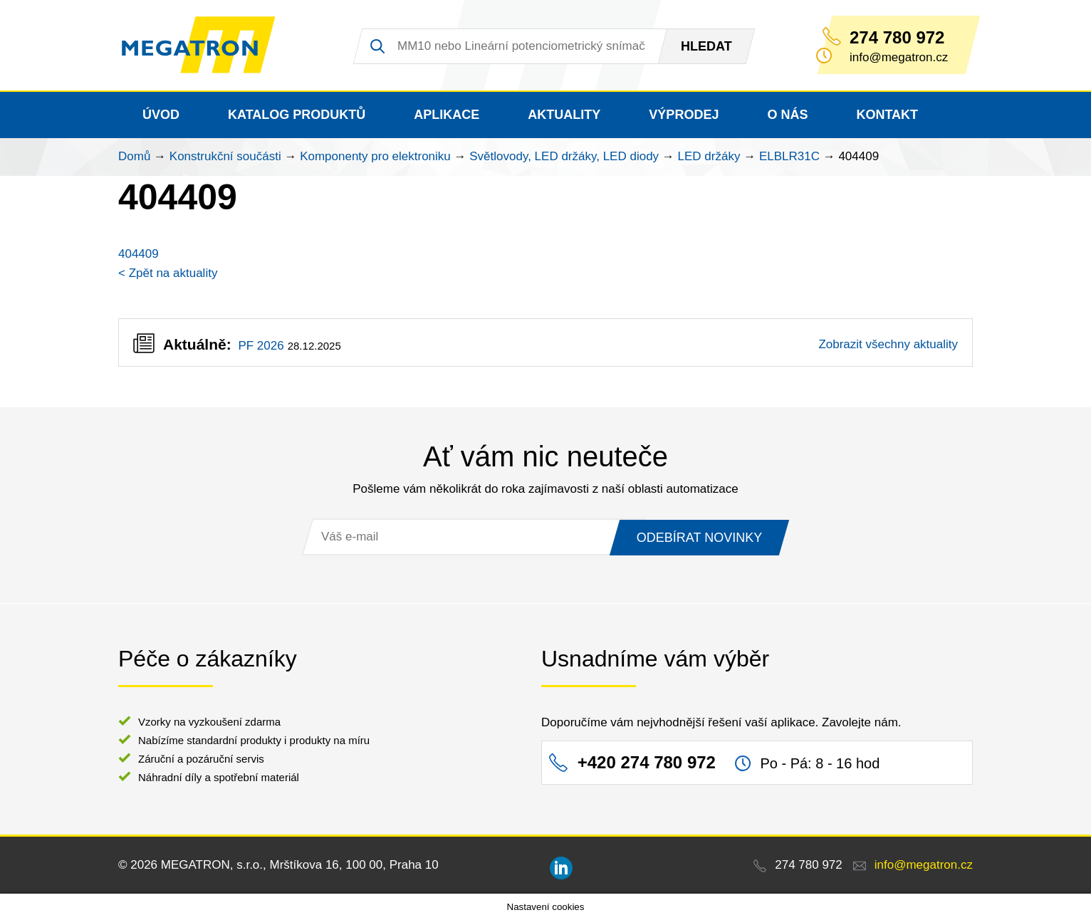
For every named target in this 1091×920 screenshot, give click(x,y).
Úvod (160, 115)
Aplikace (446, 115)
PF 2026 (260, 345)
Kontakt (887, 115)
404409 (138, 254)
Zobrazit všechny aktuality (888, 344)
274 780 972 (897, 38)
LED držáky (709, 156)
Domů (134, 156)
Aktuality (564, 115)
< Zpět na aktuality (167, 273)
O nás (787, 115)
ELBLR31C (789, 156)
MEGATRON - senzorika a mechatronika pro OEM (199, 45)
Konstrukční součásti (225, 156)
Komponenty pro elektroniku (375, 156)
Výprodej (684, 115)
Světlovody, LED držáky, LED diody (564, 156)
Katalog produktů (296, 115)
